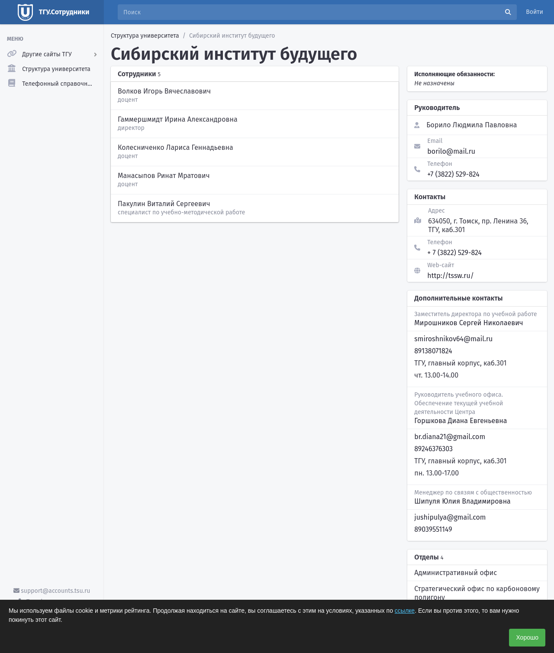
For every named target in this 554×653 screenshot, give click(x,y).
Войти (534, 12)
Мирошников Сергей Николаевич (468, 323)
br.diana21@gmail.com (449, 437)
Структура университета (145, 35)
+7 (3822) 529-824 (453, 174)
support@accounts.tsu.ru (51, 591)
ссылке (405, 610)
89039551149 (433, 529)
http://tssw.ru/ (450, 276)
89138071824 (433, 351)
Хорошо (527, 637)
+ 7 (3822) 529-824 (454, 253)
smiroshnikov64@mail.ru (453, 339)
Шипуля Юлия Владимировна (462, 501)
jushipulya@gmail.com (450, 517)
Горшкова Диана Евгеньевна (460, 421)
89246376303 (433, 449)
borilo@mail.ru (451, 151)
